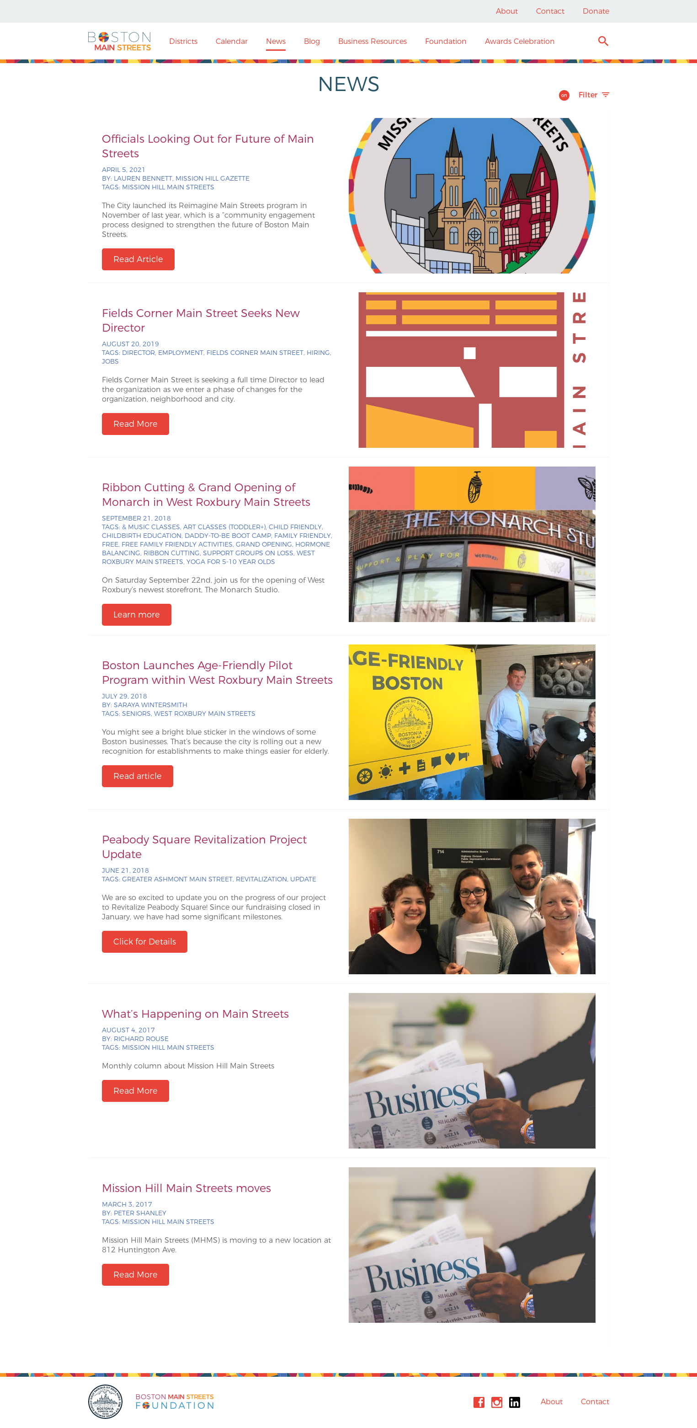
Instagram (496, 1402)
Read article (137, 776)
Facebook (479, 1402)
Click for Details (144, 942)
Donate (596, 11)
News (276, 41)
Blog (312, 41)
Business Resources (372, 41)
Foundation (446, 41)
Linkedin (514, 1402)
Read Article (138, 259)
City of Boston (106, 1402)
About (507, 11)
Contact (550, 11)
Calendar (232, 41)
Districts (183, 41)
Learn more (136, 615)
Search (603, 42)
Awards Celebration (520, 41)
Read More (135, 424)
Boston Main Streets (119, 41)
